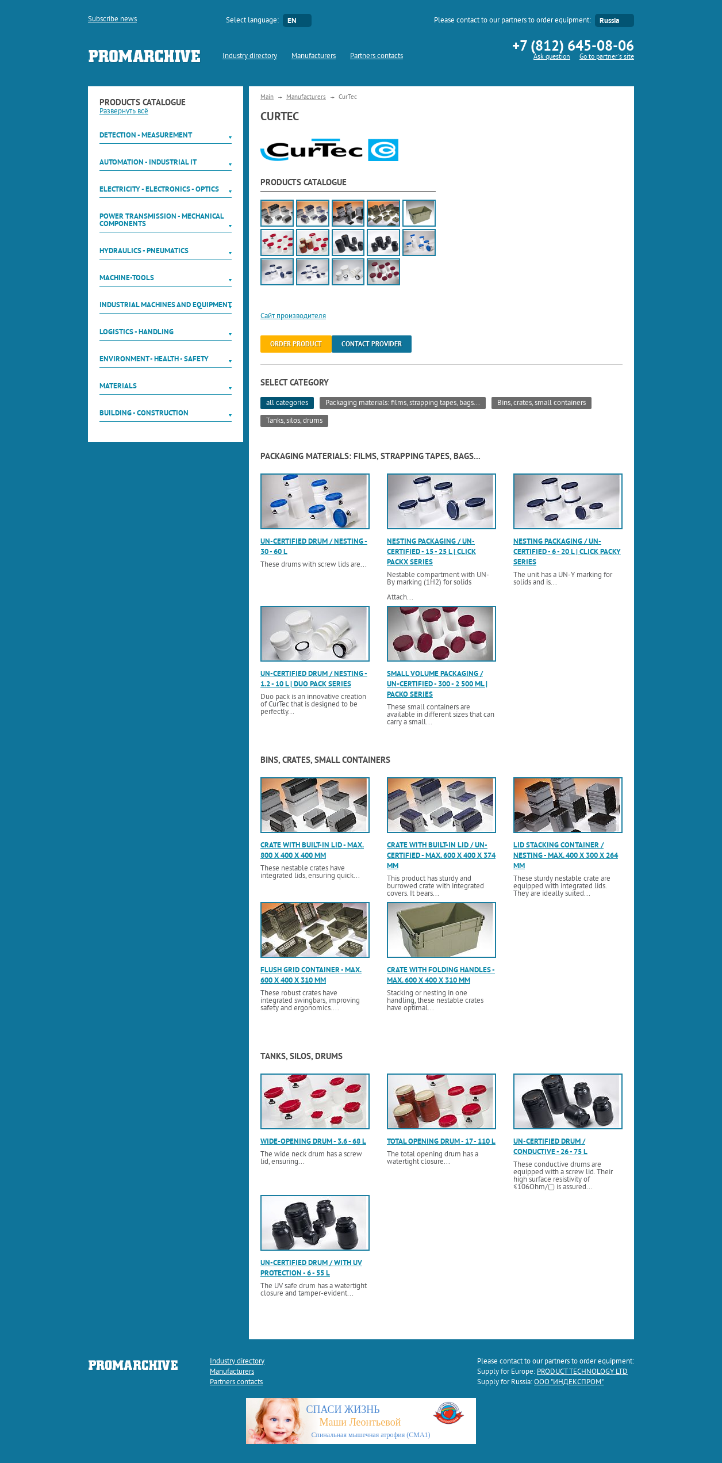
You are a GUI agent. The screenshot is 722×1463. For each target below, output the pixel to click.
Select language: (252, 20)
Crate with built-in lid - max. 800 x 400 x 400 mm (312, 850)
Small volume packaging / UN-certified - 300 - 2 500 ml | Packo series (437, 684)
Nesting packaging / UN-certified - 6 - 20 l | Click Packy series (567, 551)
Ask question (551, 57)
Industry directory (249, 56)
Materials (118, 385)
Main (267, 97)
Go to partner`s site (606, 57)
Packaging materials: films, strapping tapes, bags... (402, 403)
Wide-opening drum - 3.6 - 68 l (313, 1141)
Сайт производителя (293, 316)
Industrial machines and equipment (165, 304)
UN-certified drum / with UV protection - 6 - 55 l (311, 1268)
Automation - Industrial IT (148, 162)
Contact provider (371, 344)
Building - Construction (144, 413)
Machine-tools (126, 277)
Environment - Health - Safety (154, 358)
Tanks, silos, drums (294, 421)
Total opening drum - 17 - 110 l (441, 1141)
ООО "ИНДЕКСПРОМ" (569, 1382)
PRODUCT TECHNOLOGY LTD (582, 1372)
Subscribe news (112, 19)
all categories (287, 403)
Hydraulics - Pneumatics (144, 250)
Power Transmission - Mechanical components (161, 219)
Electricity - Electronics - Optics (159, 189)
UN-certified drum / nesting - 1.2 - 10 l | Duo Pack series (313, 679)
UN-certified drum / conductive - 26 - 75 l (550, 1146)
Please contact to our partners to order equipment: (512, 20)
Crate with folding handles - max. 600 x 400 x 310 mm (441, 975)
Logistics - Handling (136, 331)
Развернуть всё (123, 111)
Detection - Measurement (145, 135)
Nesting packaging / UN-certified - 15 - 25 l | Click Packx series (431, 551)
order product (296, 344)
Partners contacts (376, 56)
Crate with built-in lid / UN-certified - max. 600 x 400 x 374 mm (441, 855)
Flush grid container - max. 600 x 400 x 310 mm (311, 975)
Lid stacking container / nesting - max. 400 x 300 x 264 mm (565, 855)
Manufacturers (313, 56)
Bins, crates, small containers (541, 403)
